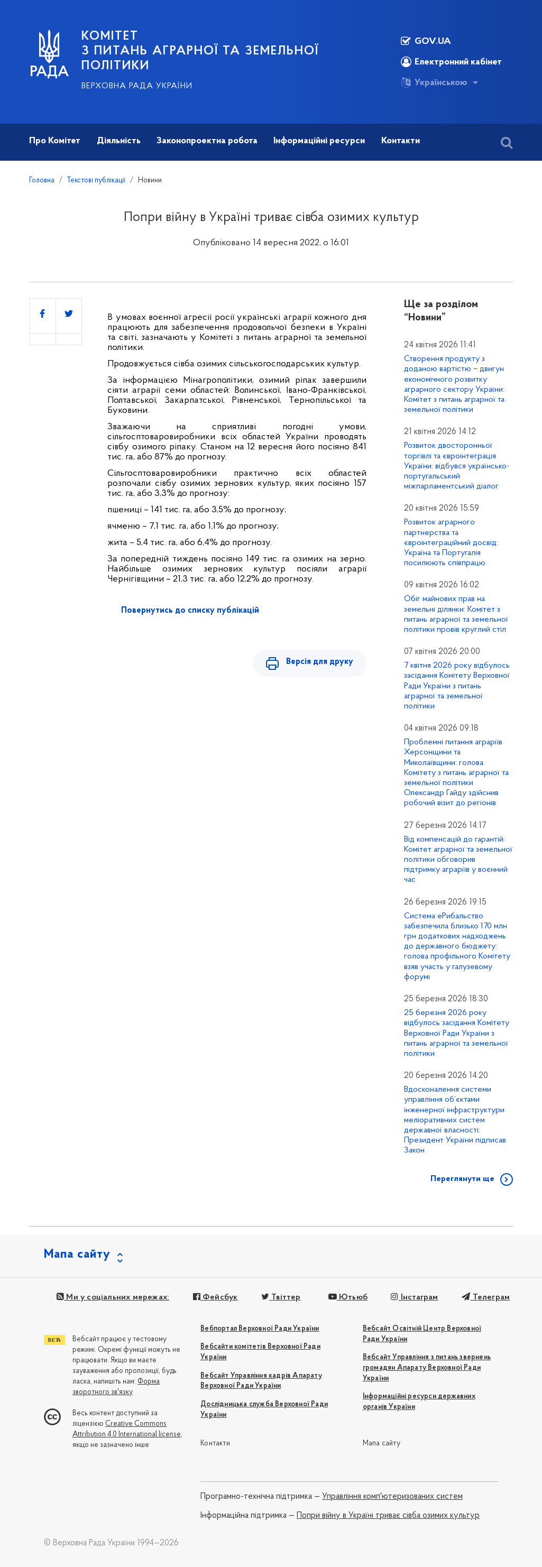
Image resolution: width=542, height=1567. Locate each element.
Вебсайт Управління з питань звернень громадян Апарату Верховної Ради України (427, 1367)
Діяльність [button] (119, 141)
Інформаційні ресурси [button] (319, 141)
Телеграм (485, 1297)
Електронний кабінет (451, 62)
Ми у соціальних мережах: (113, 1297)
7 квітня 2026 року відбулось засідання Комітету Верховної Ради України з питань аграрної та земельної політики (457, 686)
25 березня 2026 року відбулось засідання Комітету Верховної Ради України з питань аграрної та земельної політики (456, 1033)
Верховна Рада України (136, 86)
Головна (41, 181)
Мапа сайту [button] (77, 1254)
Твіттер (280, 1297)
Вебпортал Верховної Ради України (259, 1329)
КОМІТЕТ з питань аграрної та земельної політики (200, 51)
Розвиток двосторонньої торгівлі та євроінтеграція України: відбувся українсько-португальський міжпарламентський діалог (456, 466)
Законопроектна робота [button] (207, 141)
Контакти (215, 1444)
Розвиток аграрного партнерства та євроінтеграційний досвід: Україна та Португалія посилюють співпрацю (451, 542)
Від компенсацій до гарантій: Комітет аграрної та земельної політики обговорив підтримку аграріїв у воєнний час (458, 859)
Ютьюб (346, 1297)
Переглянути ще (462, 1179)
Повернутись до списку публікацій (190, 610)
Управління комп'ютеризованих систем (392, 1496)
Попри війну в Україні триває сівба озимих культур (388, 1515)
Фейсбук (214, 1297)
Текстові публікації (96, 181)
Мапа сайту (381, 1444)
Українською (434, 82)
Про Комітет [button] (54, 141)
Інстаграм (413, 1297)
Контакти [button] (400, 141)
